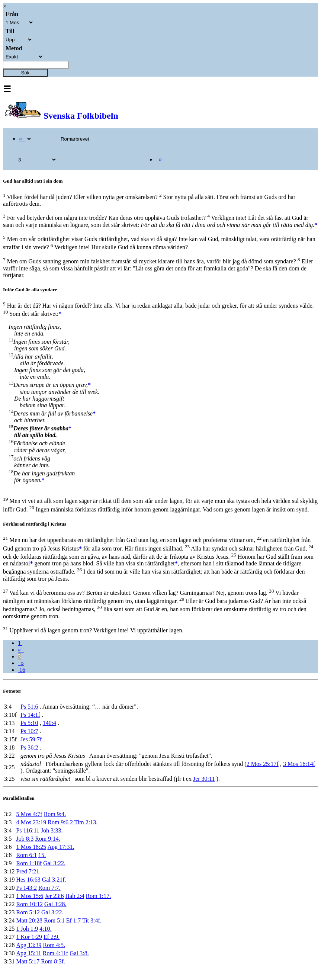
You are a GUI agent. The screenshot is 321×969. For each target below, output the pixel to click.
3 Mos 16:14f (299, 764)
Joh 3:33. (52, 830)
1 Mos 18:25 (31, 847)
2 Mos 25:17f (263, 764)
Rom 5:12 (28, 912)
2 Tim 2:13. (83, 822)
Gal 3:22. (54, 863)
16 (21, 670)
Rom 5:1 (54, 920)
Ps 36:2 (29, 747)
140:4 (49, 723)
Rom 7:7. (49, 888)
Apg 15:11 (28, 953)
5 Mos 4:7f (29, 814)
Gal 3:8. (79, 953)
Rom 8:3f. (53, 961)
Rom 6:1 (26, 855)
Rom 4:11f (55, 953)
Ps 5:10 (29, 723)
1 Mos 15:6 (29, 896)
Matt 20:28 (29, 920)
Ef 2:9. (52, 937)
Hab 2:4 (74, 896)
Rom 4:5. (54, 945)
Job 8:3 (24, 838)
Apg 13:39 (28, 945)
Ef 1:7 (73, 920)
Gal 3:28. (55, 904)
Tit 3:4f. (92, 920)
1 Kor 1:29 (29, 937)
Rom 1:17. (98, 896)
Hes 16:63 (28, 879)
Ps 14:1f (30, 715)
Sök (25, 73)
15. (42, 855)
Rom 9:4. (55, 814)
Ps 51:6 (29, 706)
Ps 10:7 (29, 731)
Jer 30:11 (204, 779)
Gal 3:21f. (54, 879)
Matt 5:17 (27, 961)
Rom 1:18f (29, 863)
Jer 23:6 (54, 896)
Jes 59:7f (31, 739)
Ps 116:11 (27, 830)
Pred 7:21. (28, 871)
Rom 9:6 (58, 822)
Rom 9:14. (47, 838)
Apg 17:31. (60, 847)
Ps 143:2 (26, 888)
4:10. (45, 928)
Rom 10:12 (29, 904)
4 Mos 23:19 (31, 822)
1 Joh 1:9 (27, 928)
